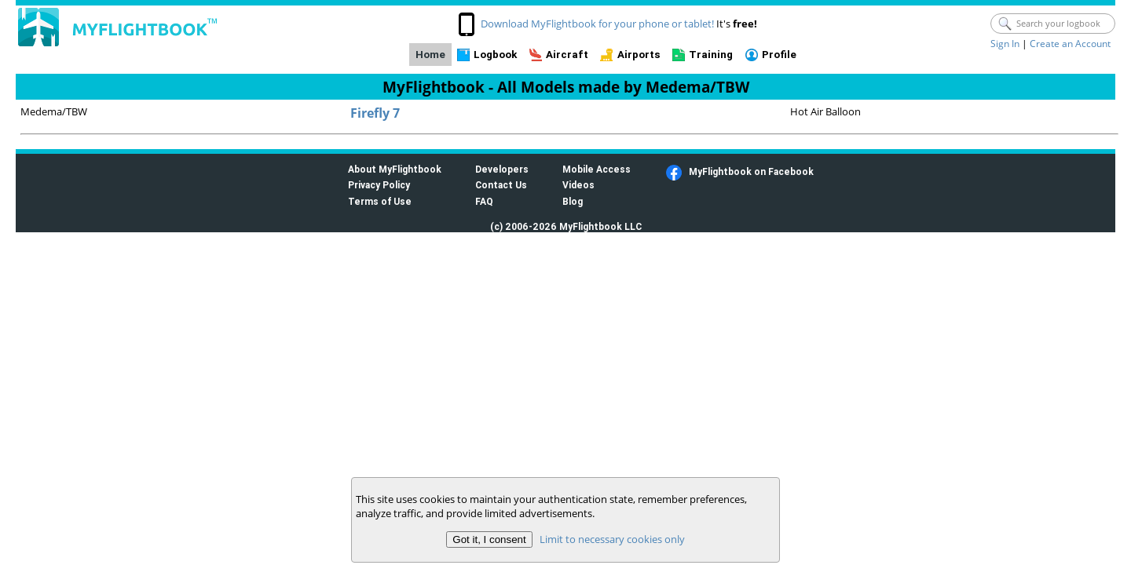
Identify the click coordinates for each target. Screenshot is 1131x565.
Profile (779, 54)
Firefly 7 (375, 113)
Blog (572, 201)
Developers (502, 169)
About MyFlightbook (394, 169)
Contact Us (501, 185)
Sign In (1004, 43)
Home (430, 54)
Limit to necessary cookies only (612, 539)
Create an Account (1070, 43)
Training (711, 54)
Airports (639, 54)
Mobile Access (596, 169)
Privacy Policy (379, 185)
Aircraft (567, 54)
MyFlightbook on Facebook (751, 171)
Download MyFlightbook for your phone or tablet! (597, 23)
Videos (578, 185)
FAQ (484, 201)
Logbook (495, 54)
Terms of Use (380, 201)
